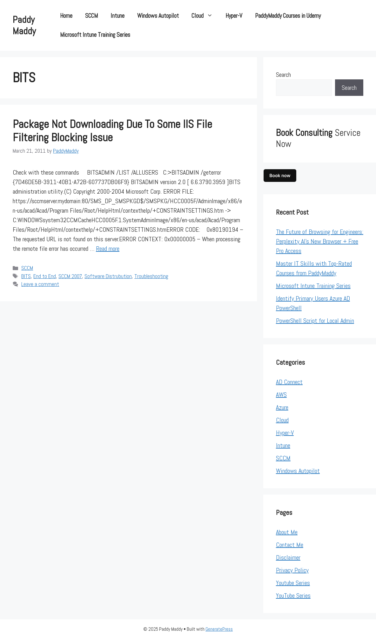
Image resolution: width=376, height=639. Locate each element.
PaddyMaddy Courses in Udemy (288, 16)
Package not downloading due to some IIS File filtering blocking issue (112, 130)
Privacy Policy (292, 570)
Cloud (205, 15)
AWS (281, 394)
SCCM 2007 (70, 276)
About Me (287, 532)
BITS (26, 276)
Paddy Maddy (24, 25)
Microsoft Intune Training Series (95, 35)
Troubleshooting (151, 276)
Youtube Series (293, 583)
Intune (117, 16)
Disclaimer (288, 557)
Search (283, 74)
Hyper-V (233, 16)
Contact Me (289, 545)
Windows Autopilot (158, 16)
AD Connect (289, 382)
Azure (282, 407)
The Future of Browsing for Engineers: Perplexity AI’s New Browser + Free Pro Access (319, 241)
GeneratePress (219, 629)
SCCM (91, 16)
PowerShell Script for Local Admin (315, 320)
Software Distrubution (108, 276)
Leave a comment (40, 284)
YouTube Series (293, 595)
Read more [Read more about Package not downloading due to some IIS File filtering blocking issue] (107, 248)
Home (66, 16)
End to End (44, 276)
